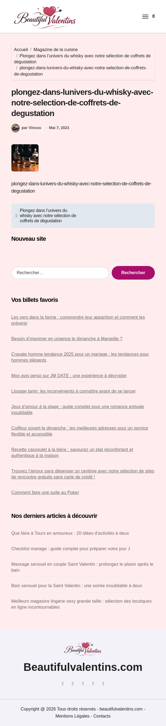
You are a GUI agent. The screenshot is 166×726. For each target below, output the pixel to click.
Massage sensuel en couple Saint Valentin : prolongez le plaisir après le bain (82, 567)
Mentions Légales (73, 716)
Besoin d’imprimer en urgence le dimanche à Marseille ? (67, 338)
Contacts (102, 716)
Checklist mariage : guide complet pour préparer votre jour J (70, 548)
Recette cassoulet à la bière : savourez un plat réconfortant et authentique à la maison (72, 452)
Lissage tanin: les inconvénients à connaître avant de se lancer (73, 391)
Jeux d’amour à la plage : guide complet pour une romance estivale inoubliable (77, 409)
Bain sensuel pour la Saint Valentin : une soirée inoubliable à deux (76, 585)
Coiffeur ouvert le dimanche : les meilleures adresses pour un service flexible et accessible (79, 431)
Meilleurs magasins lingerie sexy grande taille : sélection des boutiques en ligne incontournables (81, 604)
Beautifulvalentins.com (83, 667)
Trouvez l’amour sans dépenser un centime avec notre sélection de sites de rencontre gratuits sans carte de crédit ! (83, 474)
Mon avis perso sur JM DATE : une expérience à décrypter (69, 375)
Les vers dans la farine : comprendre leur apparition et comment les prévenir (78, 320)
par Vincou (26, 128)
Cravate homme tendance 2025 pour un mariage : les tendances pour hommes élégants (80, 357)
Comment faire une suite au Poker (45, 492)
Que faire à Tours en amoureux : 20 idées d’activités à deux (70, 533)
